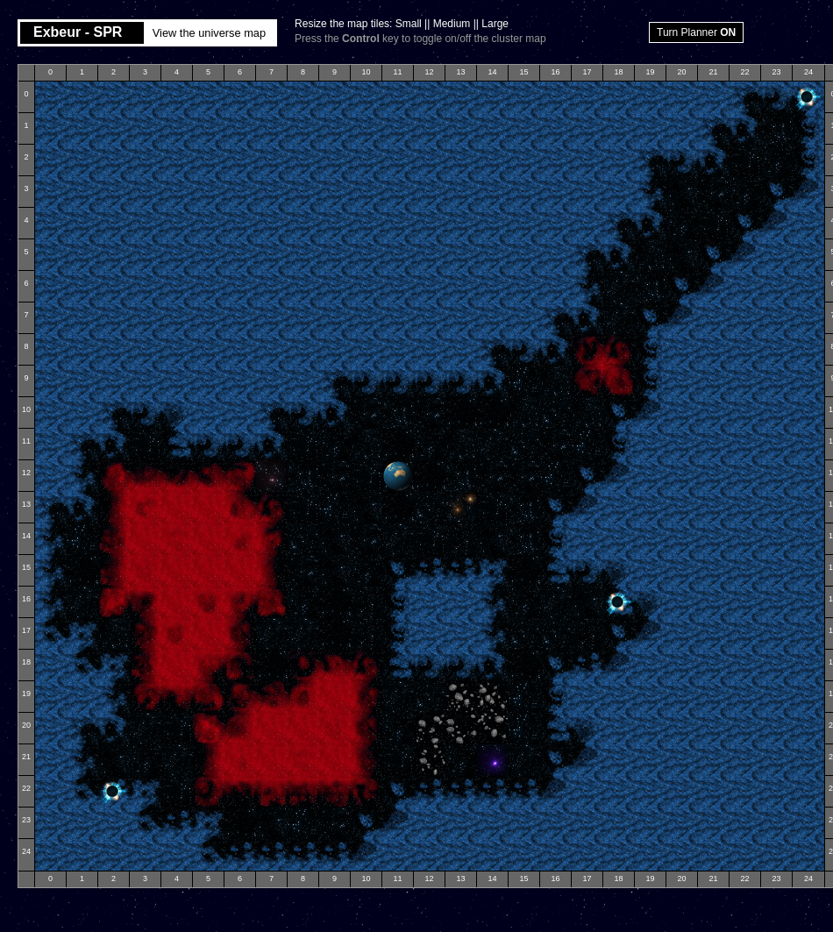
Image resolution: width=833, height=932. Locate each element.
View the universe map (209, 32)
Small (408, 24)
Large (495, 24)
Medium (452, 24)
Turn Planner (696, 32)
